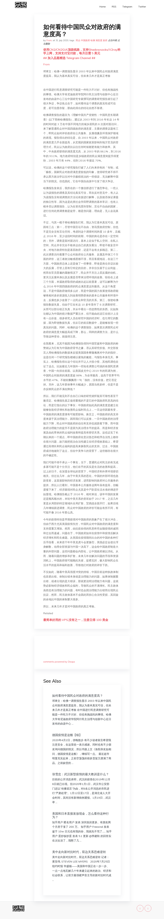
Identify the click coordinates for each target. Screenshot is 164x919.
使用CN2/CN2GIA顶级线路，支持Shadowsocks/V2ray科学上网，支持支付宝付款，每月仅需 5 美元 (81, 51)
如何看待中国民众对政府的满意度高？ (77, 695)
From (49, 40)
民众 (78, 40)
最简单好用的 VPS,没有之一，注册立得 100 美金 (75, 620)
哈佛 (92, 40)
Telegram (127, 6)
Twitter (142, 6)
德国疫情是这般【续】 (67, 735)
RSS (114, 6)
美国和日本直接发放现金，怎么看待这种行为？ (80, 815)
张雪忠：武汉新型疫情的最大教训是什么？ (80, 774)
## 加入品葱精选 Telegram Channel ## (69, 58)
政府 (105, 40)
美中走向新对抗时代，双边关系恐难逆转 (79, 852)
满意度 (99, 40)
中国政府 (85, 40)
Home (102, 6)
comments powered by (59, 661)
